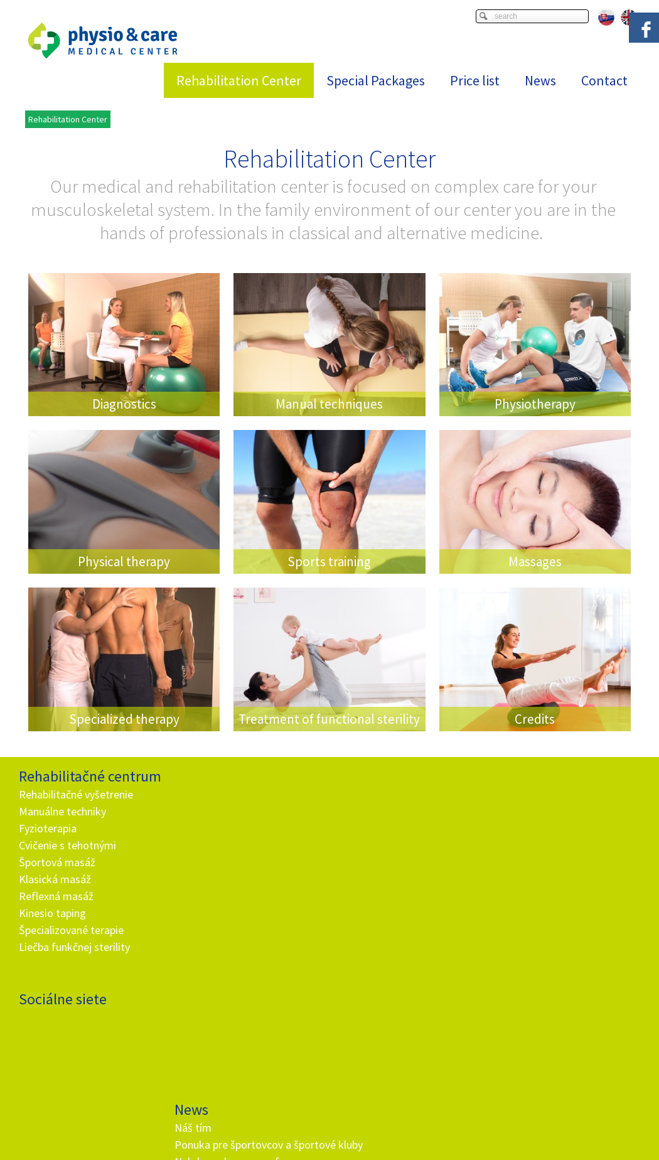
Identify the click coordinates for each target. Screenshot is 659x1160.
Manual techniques (329, 403)
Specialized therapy (124, 719)
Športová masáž (57, 862)
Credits (535, 719)
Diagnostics (124, 403)
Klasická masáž (55, 879)
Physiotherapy (535, 403)
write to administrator (343, 1148)
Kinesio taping (52, 913)
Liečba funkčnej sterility (74, 947)
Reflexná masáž (56, 896)
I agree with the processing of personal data (401, 948)
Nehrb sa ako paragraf (228, 845)
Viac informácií (524, 1138)
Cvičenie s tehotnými (67, 845)
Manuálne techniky (62, 811)
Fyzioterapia (48, 828)
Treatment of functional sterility (329, 719)
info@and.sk (233, 1032)
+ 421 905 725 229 (222, 1015)
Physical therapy (124, 561)
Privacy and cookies (423, 1148)
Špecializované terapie (71, 930)
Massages (535, 561)
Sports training (329, 561)
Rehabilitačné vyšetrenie (76, 794)
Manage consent (495, 1148)
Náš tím (194, 794)
